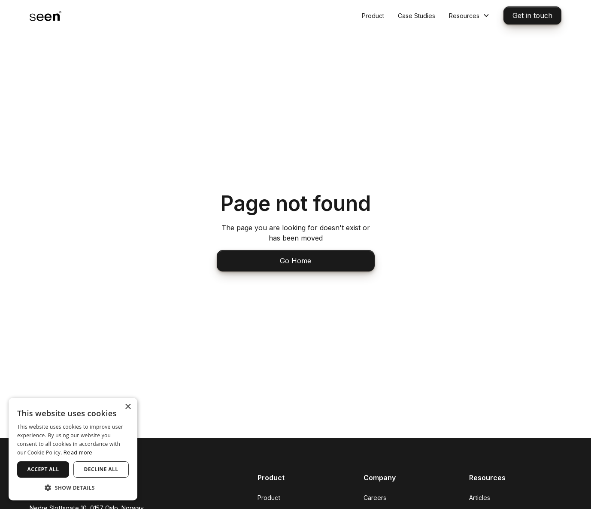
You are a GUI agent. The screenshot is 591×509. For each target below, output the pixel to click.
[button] (469, 16)
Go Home (295, 260)
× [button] (127, 407)
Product (373, 15)
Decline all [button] (101, 469)
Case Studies (416, 15)
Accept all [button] (43, 469)
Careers (375, 497)
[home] (45, 15)
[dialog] (73, 449)
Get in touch (532, 15)
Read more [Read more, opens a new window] (78, 452)
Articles (479, 497)
